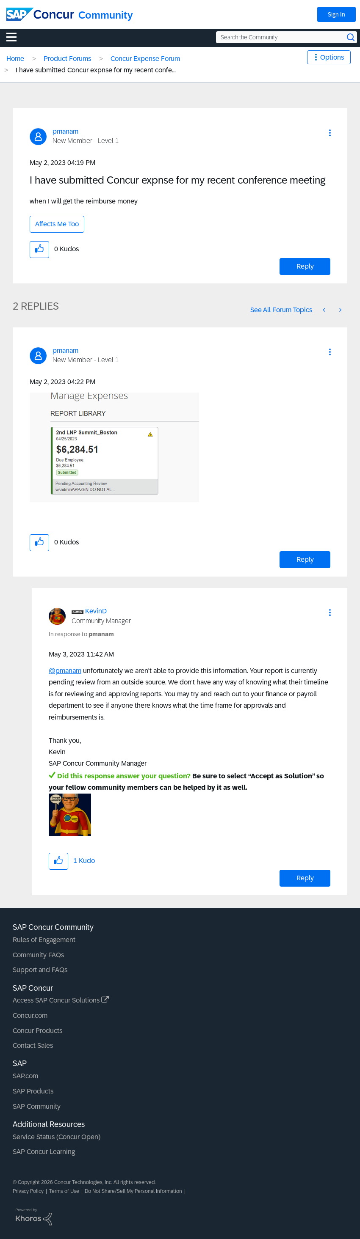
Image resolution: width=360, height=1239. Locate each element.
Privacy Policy (28, 1191)
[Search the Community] (286, 37)
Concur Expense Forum (145, 58)
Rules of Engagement (44, 939)
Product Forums (67, 58)
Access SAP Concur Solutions (61, 1000)
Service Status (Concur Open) (56, 1136)
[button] (330, 133)
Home (15, 58)
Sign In (336, 14)
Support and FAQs (40, 969)
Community (105, 15)
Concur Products (37, 1030)
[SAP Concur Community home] (40, 14)
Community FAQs (38, 955)
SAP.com (25, 1076)
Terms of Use (64, 1191)
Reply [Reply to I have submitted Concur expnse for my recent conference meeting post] (305, 266)
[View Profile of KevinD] (96, 611)
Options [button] (332, 57)
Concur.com (30, 1015)
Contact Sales (33, 1045)
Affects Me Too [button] (57, 224)
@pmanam (65, 670)
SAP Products (33, 1091)
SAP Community (37, 1106)
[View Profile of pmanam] (65, 131)
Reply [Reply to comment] (305, 559)
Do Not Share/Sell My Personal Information (133, 1191)
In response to (81, 634)
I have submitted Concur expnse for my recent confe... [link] (96, 70)
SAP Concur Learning (44, 1151)
